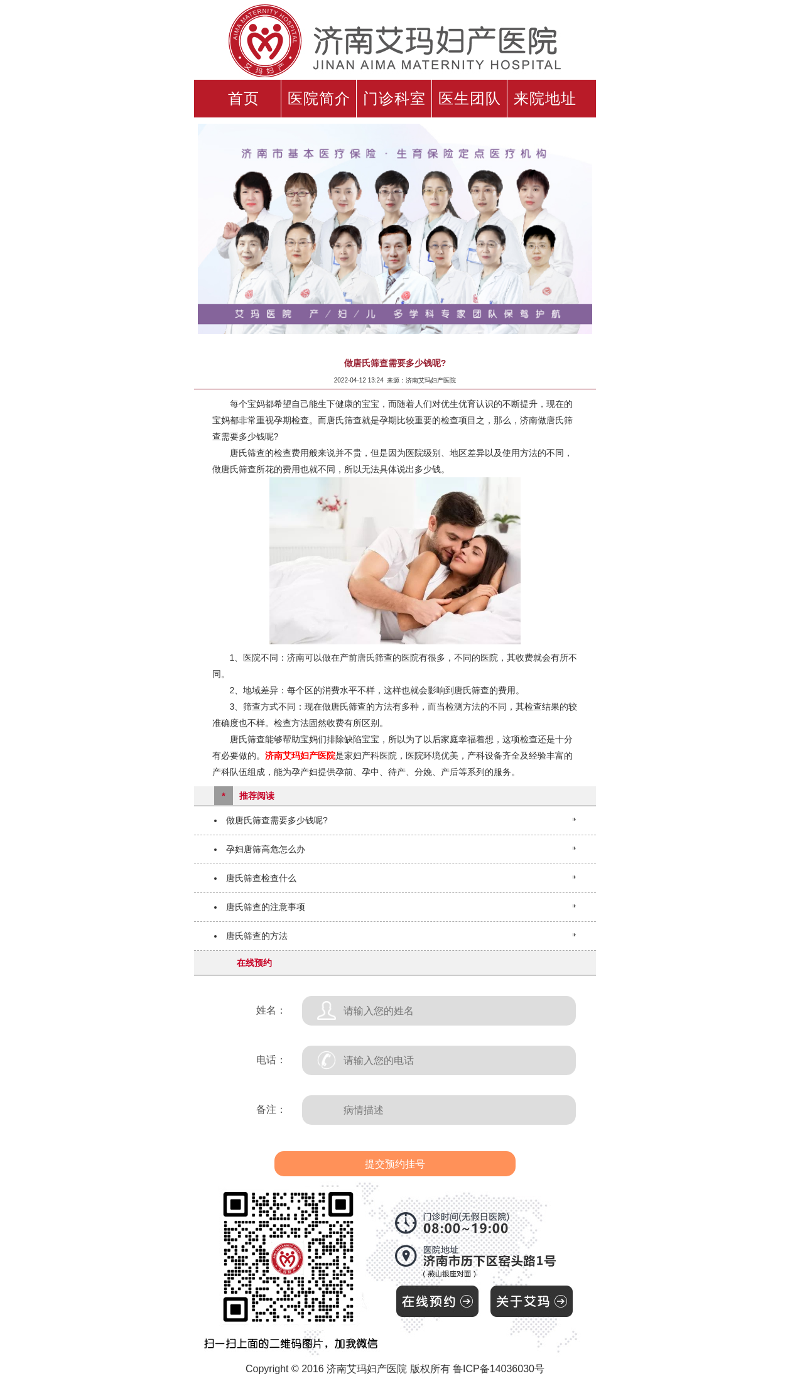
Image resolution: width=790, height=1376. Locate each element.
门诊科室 (394, 98)
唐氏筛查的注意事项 (265, 907)
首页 (243, 98)
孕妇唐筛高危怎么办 (265, 849)
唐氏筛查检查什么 (261, 878)
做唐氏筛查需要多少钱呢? (277, 820)
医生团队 (469, 98)
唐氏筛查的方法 (257, 936)
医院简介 (319, 98)
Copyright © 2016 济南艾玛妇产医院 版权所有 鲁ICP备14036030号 (395, 1368)
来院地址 (545, 98)
